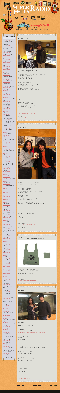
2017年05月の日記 (6, 94)
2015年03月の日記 (6, 177)
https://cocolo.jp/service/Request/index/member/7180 (27, 280)
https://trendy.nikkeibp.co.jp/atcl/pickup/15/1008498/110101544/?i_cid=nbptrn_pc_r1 (32, 332)
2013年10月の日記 (6, 235)
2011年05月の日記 (6, 326)
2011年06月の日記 (6, 322)
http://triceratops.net (21, 228)
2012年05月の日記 (6, 284)
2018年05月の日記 (6, 59)
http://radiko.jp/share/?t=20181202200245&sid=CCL (27, 113)
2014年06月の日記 (6, 207)
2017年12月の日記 (6, 72)
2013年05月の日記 (6, 249)
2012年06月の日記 (6, 281)
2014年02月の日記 (6, 220)
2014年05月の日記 (6, 210)
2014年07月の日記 (6, 205)
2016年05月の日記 (6, 132)
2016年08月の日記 (6, 119)
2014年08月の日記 (6, 202)
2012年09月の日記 (6, 273)
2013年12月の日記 (6, 228)
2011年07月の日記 (6, 318)
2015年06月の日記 (6, 168)
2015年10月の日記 (6, 156)
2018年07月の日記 (6, 52)
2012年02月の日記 (6, 295)
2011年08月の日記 (6, 315)
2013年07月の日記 (6, 244)
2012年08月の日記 (6, 276)
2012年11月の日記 (6, 266)
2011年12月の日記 (6, 302)
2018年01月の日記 (6, 69)
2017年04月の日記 (6, 97)
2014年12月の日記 (6, 188)
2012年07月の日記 (6, 279)
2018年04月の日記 (6, 62)
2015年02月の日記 (6, 181)
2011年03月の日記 (6, 332)
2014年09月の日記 (6, 199)
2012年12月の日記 (6, 263)
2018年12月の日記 (6, 40)
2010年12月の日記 (6, 340)
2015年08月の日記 (6, 161)
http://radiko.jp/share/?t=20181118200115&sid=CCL (26, 224)
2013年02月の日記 (6, 258)
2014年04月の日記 (6, 214)
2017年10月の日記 (6, 79)
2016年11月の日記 (6, 111)
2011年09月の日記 (6, 311)
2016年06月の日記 (6, 128)
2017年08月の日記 (6, 84)
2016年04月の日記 (6, 135)
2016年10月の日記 (6, 114)
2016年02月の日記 (6, 142)
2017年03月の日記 (6, 101)
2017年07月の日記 (6, 87)
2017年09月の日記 (6, 82)
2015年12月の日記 (6, 149)
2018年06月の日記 (6, 55)
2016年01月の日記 (6, 146)
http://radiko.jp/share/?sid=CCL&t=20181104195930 (27, 372)
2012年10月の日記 (6, 270)
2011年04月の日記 (6, 329)
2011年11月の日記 (6, 305)
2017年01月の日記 (6, 105)
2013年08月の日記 (6, 241)
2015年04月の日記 (6, 174)
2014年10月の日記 (6, 196)
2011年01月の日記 (6, 337)
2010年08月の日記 (6, 353)
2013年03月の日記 (6, 255)
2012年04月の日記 (6, 288)
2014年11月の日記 (6, 192)
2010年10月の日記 (6, 346)
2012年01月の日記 (6, 298)
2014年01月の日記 (6, 224)
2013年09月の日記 (6, 238)
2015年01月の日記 (6, 184)
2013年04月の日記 (6, 252)
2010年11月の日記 (6, 343)
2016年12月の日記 (6, 108)
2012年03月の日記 (6, 291)
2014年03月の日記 (6, 217)
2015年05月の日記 (6, 171)
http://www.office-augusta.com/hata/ (24, 378)
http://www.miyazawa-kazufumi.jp (23, 117)
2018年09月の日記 (6, 45)
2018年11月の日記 (6, 42)
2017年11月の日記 (6, 75)
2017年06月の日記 (6, 90)
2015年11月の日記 (6, 153)
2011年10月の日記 (6, 308)
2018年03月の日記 (6, 66)
